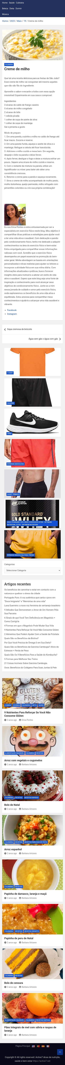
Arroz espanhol (13, 849)
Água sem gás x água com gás (43, 339)
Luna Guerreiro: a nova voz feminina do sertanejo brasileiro (32, 605)
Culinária (20, 3)
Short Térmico (13, 494)
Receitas (39, 753)
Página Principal (23, 1046)
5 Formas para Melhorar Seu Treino (21, 659)
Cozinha (16, 705)
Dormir (19, 8)
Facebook (11, 310)
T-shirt (10, 373)
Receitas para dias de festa (35, 842)
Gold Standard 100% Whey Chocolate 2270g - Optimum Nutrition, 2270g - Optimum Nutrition (29, 523)
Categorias (9, 564)
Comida (8, 705)
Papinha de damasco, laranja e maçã (25, 893)
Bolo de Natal (12, 804)
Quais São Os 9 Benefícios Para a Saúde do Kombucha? (30, 654)
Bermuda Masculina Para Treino (20, 555)
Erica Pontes (26, 720)
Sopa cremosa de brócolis (19, 329)
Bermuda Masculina (15, 464)
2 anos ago (10, 720)
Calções (10, 403)
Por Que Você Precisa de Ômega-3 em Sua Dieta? (27, 642)
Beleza (5, 8)
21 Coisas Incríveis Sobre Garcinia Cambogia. (26, 663)
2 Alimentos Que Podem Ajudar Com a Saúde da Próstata (31, 634)
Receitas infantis (31, 931)
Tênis (9, 434)
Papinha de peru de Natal (18, 938)
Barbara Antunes (28, 764)
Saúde (12, 3)
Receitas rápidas (31, 798)
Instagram (12, 314)
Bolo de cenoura (13, 982)
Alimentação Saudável (14, 753)
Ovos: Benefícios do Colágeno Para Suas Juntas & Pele (30, 667)
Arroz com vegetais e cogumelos (23, 760)
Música (5, 14)
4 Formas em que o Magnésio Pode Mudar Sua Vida (29, 625)
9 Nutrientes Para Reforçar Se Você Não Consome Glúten (31, 630)
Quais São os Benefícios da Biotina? (21, 638)
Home (5, 3)
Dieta (12, 8)
